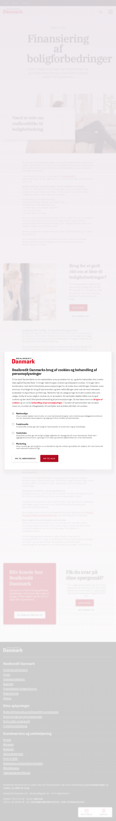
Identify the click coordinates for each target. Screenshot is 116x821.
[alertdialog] (58, 410)
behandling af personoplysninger (47, 402)
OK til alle (49, 458)
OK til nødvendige (25, 458)
